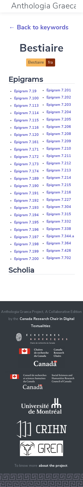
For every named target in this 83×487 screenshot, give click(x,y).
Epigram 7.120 (26, 135)
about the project (53, 465)
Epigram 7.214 (58, 177)
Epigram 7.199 (26, 251)
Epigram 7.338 (58, 229)
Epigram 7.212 (58, 163)
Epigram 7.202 (58, 97)
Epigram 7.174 (26, 171)
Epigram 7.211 (58, 156)
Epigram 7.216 (58, 192)
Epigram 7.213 (58, 170)
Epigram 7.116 (26, 127)
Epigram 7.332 (58, 221)
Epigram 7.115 (26, 120)
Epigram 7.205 (58, 119)
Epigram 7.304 (58, 207)
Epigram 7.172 (26, 157)
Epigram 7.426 (58, 250)
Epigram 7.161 (26, 142)
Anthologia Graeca (44, 6)
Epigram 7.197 (26, 237)
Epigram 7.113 (26, 105)
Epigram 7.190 (26, 186)
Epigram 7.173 (26, 164)
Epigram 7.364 (58, 243)
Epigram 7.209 (58, 141)
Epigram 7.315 (58, 214)
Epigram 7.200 (26, 259)
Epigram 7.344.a (60, 236)
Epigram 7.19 (25, 91)
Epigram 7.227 (58, 199)
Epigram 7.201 (58, 90)
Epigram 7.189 (26, 178)
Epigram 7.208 (58, 134)
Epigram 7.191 (26, 193)
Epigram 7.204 (58, 112)
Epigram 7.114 (26, 113)
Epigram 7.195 (26, 222)
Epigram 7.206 (58, 127)
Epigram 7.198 (26, 244)
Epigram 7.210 (58, 148)
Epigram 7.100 (26, 98)
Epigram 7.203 (58, 105)
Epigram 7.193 (26, 207)
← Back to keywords (39, 27)
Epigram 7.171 (26, 149)
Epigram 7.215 (58, 185)
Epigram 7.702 (58, 258)
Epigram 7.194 (26, 215)
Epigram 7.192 (26, 200)
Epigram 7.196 (26, 229)
